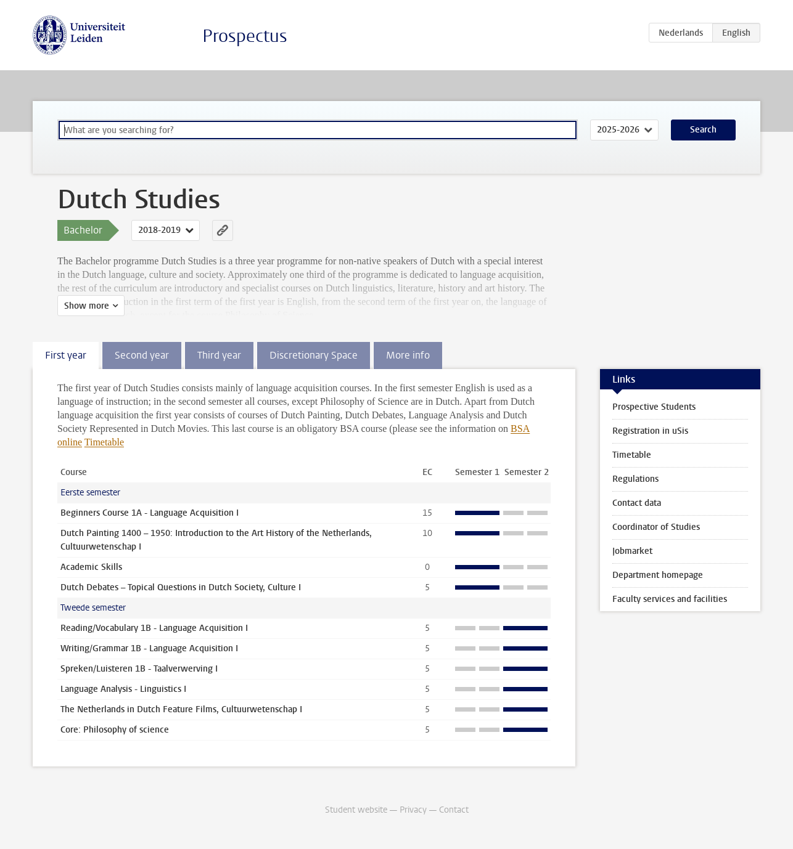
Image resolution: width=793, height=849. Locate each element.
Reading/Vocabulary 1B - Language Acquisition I (154, 628)
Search (703, 130)
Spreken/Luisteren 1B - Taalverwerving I (139, 669)
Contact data (636, 503)
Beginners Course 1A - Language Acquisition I (149, 513)
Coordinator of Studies (656, 527)
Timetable (104, 442)
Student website (356, 810)
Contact (454, 810)
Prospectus (244, 36)
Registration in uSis (650, 431)
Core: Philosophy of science (114, 730)
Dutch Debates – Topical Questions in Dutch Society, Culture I (180, 587)
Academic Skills (91, 567)
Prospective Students (654, 407)
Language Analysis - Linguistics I (123, 689)
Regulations (635, 479)
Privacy (413, 810)
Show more (86, 306)
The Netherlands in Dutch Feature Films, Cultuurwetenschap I (181, 709)
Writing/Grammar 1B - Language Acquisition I (149, 648)
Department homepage (657, 575)
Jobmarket (632, 551)
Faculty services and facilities (669, 599)
